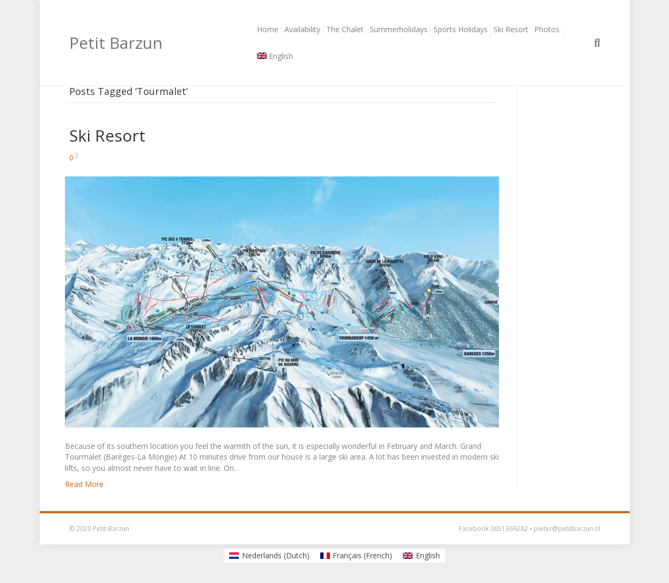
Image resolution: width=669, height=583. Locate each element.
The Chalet (345, 29)
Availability (302, 29)
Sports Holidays (460, 29)
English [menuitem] (428, 555)
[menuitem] (275, 56)
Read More (84, 484)
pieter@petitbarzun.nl (567, 528)
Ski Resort (511, 29)
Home (267, 29)
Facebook (474, 528)
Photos (547, 29)
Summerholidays (399, 29)
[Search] (593, 43)
